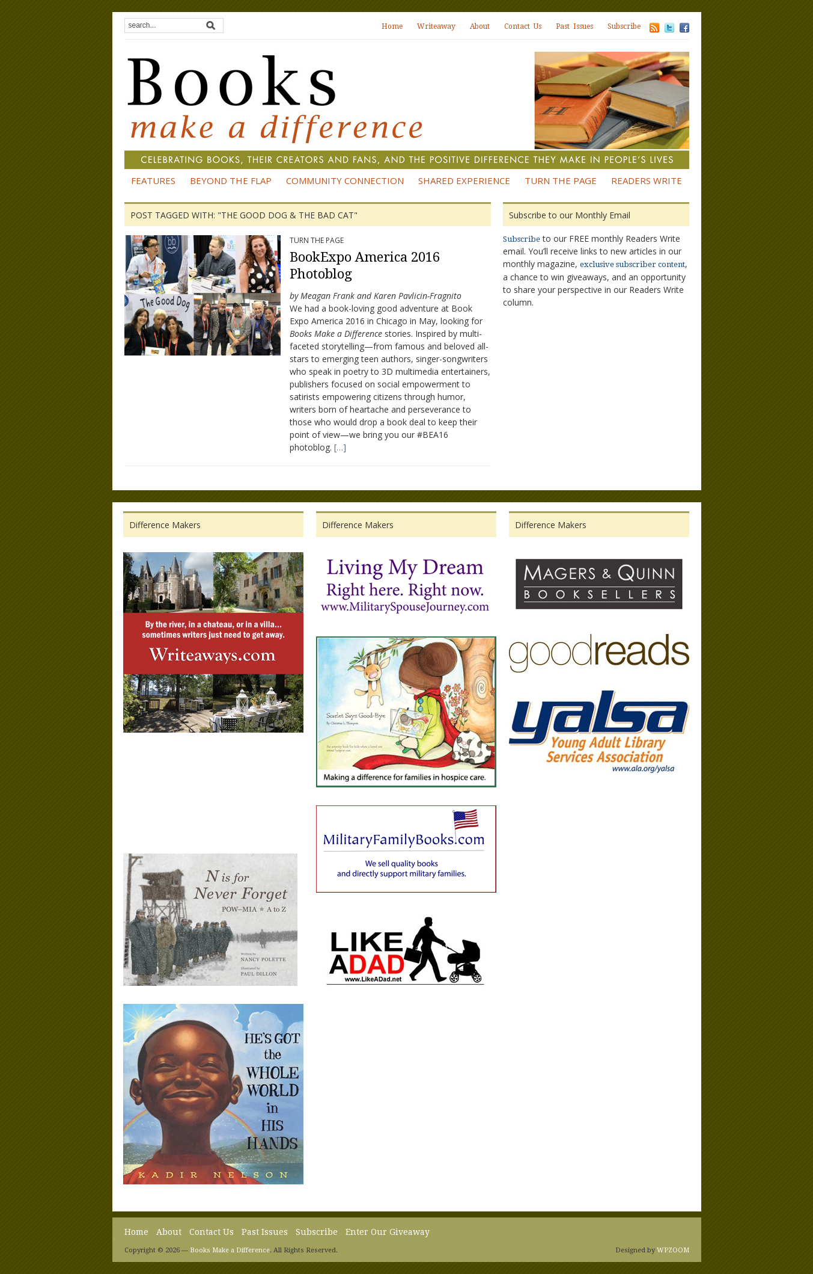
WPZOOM (673, 1250)
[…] (340, 447)
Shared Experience (464, 180)
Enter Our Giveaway (388, 1232)
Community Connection (345, 180)
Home (392, 26)
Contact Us (522, 26)
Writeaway (436, 26)
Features (153, 180)
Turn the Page (561, 180)
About (480, 26)
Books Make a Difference (230, 1250)
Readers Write (646, 180)
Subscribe (624, 26)
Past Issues (574, 26)
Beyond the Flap (231, 180)
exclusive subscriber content (632, 264)
